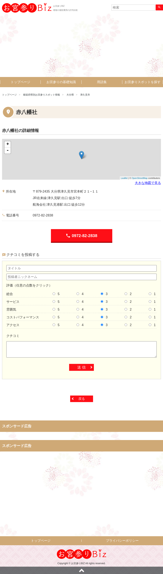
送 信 (81, 367)
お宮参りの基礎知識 (61, 82)
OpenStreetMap (140, 178)
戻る (81, 398)
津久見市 (85, 94)
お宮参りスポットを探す (143, 82)
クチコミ (12, 336)
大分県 (70, 94)
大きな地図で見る (148, 183)
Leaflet (124, 178)
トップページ (20, 82)
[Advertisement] (81, 46)
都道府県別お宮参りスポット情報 (41, 94)
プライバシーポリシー (122, 540)
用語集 (102, 82)
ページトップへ (81, 570)
